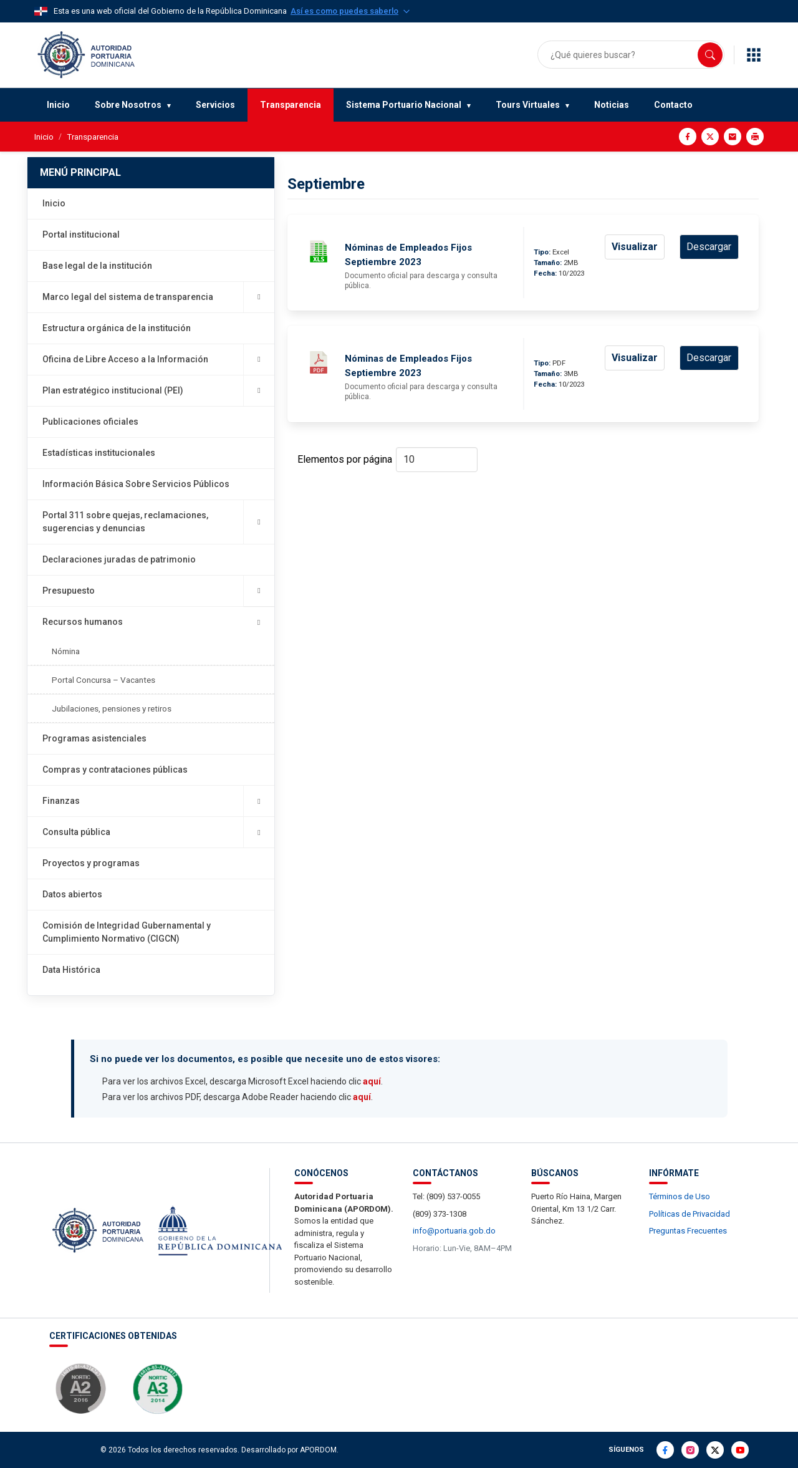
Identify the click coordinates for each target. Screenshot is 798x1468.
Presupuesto (158, 591)
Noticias (611, 105)
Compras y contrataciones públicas (115, 770)
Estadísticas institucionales (98, 453)
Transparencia (290, 105)
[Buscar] (710, 54)
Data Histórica (71, 970)
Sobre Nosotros (128, 105)
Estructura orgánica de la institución (116, 328)
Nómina (66, 651)
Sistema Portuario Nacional (403, 105)
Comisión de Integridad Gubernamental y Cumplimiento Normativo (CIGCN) (126, 932)
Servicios (215, 105)
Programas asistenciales (94, 738)
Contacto (673, 105)
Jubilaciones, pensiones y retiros (111, 708)
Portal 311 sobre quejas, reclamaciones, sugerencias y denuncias (158, 522)
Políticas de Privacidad (689, 1214)
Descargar (708, 247)
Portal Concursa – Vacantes (103, 680)
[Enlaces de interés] (754, 55)
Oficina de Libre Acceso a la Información (158, 359)
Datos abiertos (72, 894)
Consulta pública (158, 832)
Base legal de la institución (97, 266)
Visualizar (635, 247)
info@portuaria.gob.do (454, 1230)
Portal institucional (81, 234)
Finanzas (158, 801)
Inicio (58, 105)
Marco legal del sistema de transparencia (158, 297)
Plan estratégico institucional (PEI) (158, 390)
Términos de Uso (679, 1196)
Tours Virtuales (528, 105)
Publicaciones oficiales (90, 422)
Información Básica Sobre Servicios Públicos (135, 484)
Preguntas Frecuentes (688, 1230)
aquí (372, 1081)
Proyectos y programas (91, 863)
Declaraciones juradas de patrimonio (119, 559)
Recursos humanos (158, 622)
